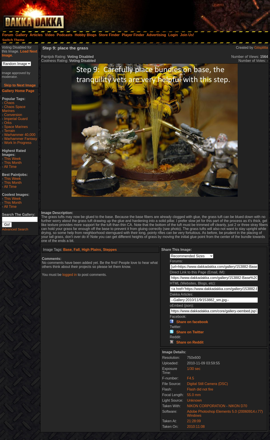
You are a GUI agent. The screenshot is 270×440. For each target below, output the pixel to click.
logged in (69, 275)
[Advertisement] (210, 14)
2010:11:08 (196, 426)
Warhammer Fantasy (20, 139)
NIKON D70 (237, 406)
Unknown (194, 400)
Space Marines (16, 127)
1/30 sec (193, 369)
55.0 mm (194, 395)
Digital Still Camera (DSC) (207, 384)
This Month (12, 163)
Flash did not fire (200, 389)
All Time (10, 167)
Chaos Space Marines (13, 109)
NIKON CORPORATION (206, 406)
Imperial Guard (16, 119)
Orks (8, 123)
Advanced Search (15, 229)
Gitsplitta (261, 47)
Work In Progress (17, 143)
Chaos (9, 103)
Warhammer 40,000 (19, 135)
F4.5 (190, 378)
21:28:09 (194, 421)
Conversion (13, 115)
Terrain (9, 131)
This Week (12, 159)
